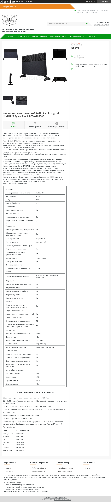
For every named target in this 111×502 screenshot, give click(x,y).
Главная (10, 36)
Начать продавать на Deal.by (25, 1)
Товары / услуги (23, 36)
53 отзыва (92, 1)
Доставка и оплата (39, 36)
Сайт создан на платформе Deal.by (55, 498)
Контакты (91, 36)
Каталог (87, 468)
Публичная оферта (77, 36)
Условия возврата (38, 471)
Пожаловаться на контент (62, 500)
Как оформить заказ (58, 36)
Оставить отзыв (103, 22)
